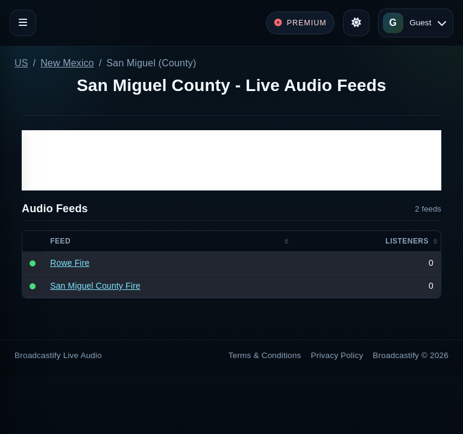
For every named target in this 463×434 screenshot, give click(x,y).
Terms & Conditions (264, 355)
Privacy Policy (337, 355)
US (21, 63)
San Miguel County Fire (95, 286)
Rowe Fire (69, 263)
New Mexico (67, 63)
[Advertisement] (231, 160)
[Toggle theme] (356, 23)
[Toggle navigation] (23, 23)
